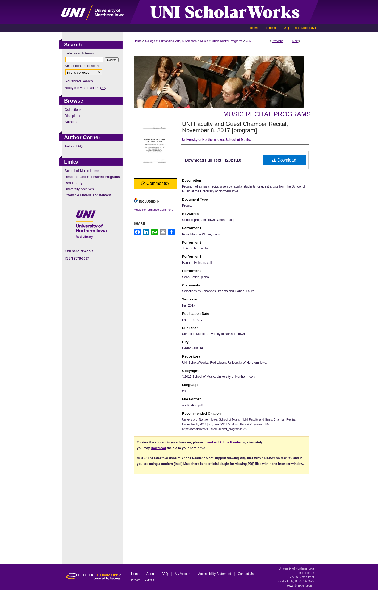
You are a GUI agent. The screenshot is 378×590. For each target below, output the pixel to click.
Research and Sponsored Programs (92, 177)
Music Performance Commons (153, 209)
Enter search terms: (80, 53)
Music (204, 41)
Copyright (150, 579)
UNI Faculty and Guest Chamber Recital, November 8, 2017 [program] (235, 127)
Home (137, 41)
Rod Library (73, 183)
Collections (73, 110)
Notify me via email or (85, 88)
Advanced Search (79, 81)
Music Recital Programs (227, 41)
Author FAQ (74, 146)
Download (284, 160)
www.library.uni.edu (299, 585)
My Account (183, 574)
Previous (277, 41)
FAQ (165, 574)
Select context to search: (83, 66)
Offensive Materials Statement (88, 195)
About (151, 574)
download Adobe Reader (222, 442)
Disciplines (73, 116)
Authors (71, 122)
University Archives (79, 189)
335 (248, 41)
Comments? (155, 183)
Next (295, 41)
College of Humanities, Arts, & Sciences (171, 41)
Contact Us (246, 574)
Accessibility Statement (215, 574)
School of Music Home (82, 171)
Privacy (136, 579)
